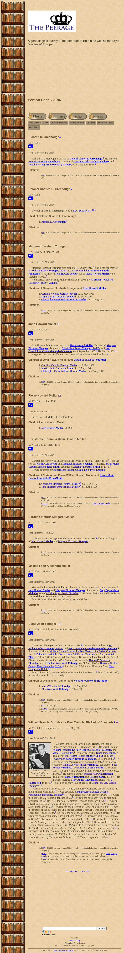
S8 (43, 175)
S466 (44, 859)
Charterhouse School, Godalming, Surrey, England (78, 469)
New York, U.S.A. (82, 210)
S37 (43, 310)
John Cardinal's (59, 950)
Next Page (34, 127)
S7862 (44, 709)
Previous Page (105, 123)
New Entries (35, 123)
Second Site (69, 950)
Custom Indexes (59, 123)
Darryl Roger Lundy (101, 503)
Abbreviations (77, 123)
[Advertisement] (74, 72)
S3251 (44, 503)
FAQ (45, 123)
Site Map (91, 123)
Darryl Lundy (74, 940)
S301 (44, 853)
